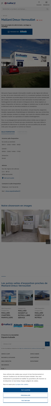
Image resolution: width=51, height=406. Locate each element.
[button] (25, 390)
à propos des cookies (21, 384)
